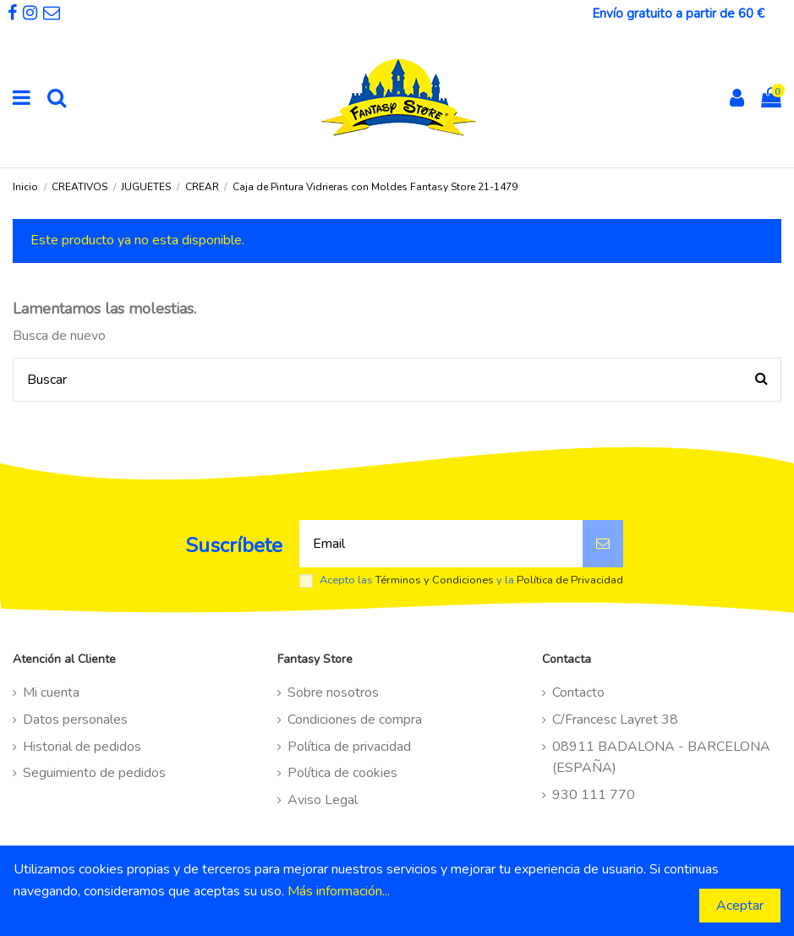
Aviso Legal (322, 800)
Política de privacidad (349, 746)
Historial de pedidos (82, 746)
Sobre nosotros (333, 692)
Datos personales (75, 719)
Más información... (338, 891)
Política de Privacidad (570, 580)
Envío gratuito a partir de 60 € (678, 13)
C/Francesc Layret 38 (615, 719)
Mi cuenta (51, 692)
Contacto (578, 692)
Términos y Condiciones (434, 580)
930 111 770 (593, 794)
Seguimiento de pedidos (94, 773)
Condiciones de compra (354, 719)
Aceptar (740, 905)
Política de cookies (342, 773)
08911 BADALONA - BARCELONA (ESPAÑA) (661, 757)
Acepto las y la (471, 580)
